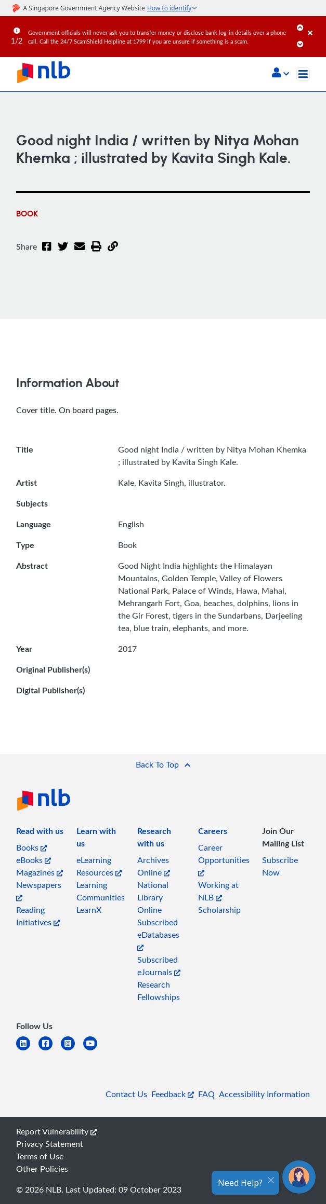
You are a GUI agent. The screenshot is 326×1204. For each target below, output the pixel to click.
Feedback (172, 1094)
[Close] (315, 25)
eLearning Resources (99, 866)
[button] (280, 73)
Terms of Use (39, 1156)
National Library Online (152, 897)
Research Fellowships (158, 991)
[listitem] (39, 833)
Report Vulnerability (56, 1131)
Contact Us (126, 1094)
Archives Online (153, 866)
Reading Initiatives (38, 916)
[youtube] (94, 1049)
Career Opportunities (224, 859)
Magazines (39, 872)
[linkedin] (27, 1049)
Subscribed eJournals (158, 966)
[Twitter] (63, 252)
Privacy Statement (49, 1144)
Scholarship (219, 909)
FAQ (206, 1094)
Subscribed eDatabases (158, 933)
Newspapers (38, 890)
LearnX (88, 909)
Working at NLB (218, 891)
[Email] (79, 252)
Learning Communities (100, 891)
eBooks (33, 860)
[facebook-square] (49, 1049)
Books (31, 847)
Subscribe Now (280, 866)
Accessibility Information (264, 1094)
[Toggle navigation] (303, 74)
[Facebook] (47, 252)
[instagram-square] (72, 1049)
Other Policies (42, 1168)
